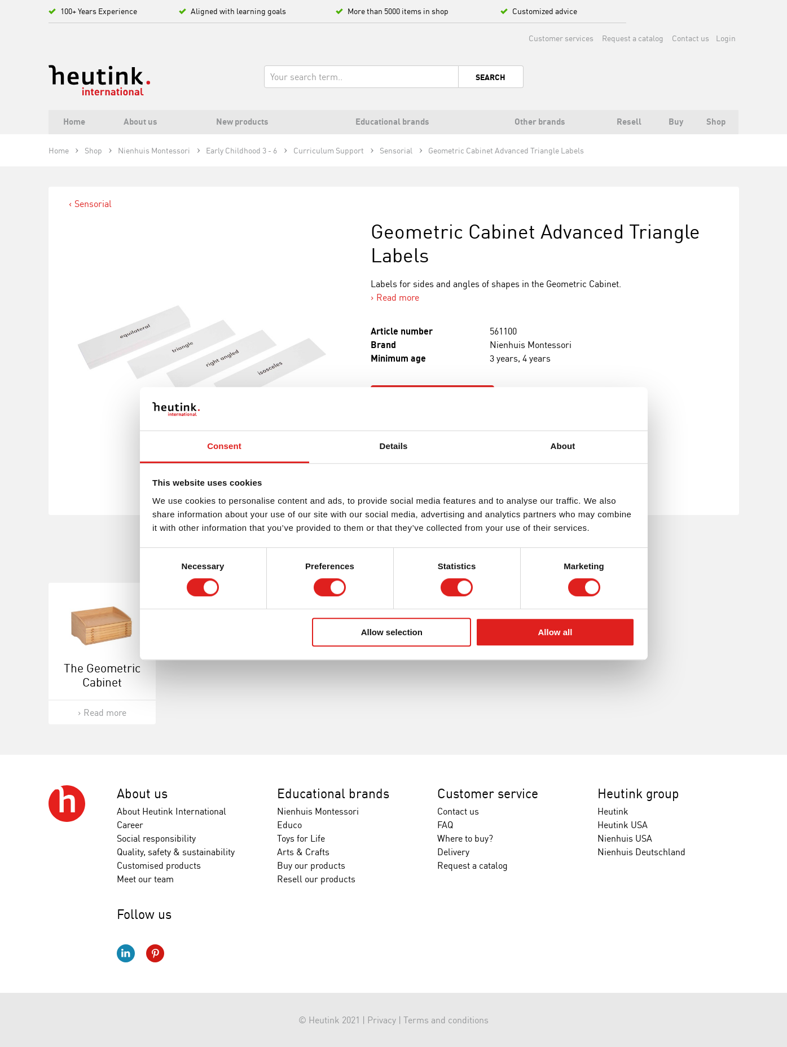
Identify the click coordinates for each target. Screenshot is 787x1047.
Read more (397, 297)
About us (142, 793)
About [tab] (563, 446)
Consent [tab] (224, 446)
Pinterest (155, 953)
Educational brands (333, 793)
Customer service (487, 793)
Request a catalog (632, 38)
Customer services (561, 38)
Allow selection (392, 632)
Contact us (690, 38)
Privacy (381, 1020)
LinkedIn (126, 953)
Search (490, 77)
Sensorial (93, 203)
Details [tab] (394, 446)
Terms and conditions (446, 1020)
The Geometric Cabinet (102, 675)
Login (726, 38)
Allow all (555, 632)
